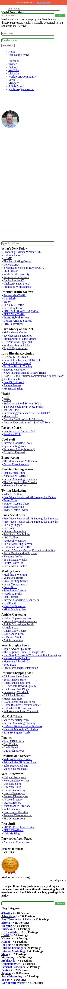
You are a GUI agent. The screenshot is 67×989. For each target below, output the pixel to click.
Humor (5, 941)
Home (11, 51)
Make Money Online (15, 332)
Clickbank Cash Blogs (16, 689)
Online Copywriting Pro (17, 618)
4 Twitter (6, 913)
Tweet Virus (10, 500)
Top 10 (5, 979)
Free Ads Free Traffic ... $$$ (19, 431)
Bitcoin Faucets (12, 385)
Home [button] (39, 2)
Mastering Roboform (15, 485)
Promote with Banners (16, 277)
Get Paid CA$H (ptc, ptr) (18, 341)
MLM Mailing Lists (15, 609)
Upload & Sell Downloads (18, 708)
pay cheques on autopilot (18, 335)
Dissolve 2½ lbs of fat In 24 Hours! (23, 419)
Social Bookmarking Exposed (20, 553)
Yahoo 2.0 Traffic (13, 577)
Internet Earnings (12, 947)
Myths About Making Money (20, 338)
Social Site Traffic (14, 304)
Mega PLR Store (13, 698)
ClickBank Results (14, 695)
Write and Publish (14, 633)
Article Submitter (13, 640)
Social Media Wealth (15, 559)
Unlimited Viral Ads (15, 255)
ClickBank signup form (17, 682)
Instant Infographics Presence (20, 621)
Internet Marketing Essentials (20, 479)
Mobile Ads (8, 960)
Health (5, 935)
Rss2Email (10, 603)
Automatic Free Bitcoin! (17, 363)
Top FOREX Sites (14, 741)
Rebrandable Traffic (15, 295)
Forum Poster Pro (13, 562)
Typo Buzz (10, 664)
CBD (6, 397)
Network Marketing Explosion (21, 729)
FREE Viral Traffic (14, 314)
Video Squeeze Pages (16, 768)
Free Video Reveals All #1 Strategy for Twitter (30, 497)
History (6, 938)
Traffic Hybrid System (16, 317)
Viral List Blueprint (14, 606)
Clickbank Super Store (16, 283)
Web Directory (12, 809)
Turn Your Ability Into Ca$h (19, 449)
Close (61, 2)
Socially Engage (13, 524)
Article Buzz (10, 627)
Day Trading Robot (14, 750)
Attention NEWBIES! (15, 475)
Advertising (8, 916)
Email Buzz (10, 587)
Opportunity (9, 963)
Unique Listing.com (15, 777)
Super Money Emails (15, 584)
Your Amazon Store (14, 679)
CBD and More (10, 932)
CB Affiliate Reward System (20, 685)
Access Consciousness (16, 464)
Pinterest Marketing (15, 531)
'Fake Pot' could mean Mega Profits (24, 406)
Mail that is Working (15, 574)
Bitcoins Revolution (15, 369)
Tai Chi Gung (11, 409)
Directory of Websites (16, 812)
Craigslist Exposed (14, 452)
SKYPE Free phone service (19, 827)
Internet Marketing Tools (17, 442)
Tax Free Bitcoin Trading (18, 366)
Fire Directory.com (14, 818)
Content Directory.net (16, 796)
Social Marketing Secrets (18, 543)
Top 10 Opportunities (16, 348)
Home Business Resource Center (22, 704)
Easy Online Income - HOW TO (22, 360)
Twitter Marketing (14, 506)
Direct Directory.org (15, 793)
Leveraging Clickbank (16, 692)
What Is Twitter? (13, 494)
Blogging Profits (13, 556)
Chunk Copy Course (15, 630)
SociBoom (9, 528)
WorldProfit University (17, 274)
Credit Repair (11, 747)
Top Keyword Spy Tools (17, 648)
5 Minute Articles (13, 637)
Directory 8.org (12, 783)
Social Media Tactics (15, 565)
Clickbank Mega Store (16, 676)
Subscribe (8, 45)
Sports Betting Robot (15, 446)
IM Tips (6, 944)
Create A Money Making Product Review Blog (30, 550)
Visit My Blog (12, 833)
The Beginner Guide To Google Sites (24, 651)
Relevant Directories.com (18, 815)
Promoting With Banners (17, 286)
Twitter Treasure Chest (16, 503)
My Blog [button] (46, 2)
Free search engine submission (21, 667)
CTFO (7, 400)
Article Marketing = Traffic (18, 624)
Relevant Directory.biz (16, 780)
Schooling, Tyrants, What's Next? (22, 251)
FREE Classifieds (13, 323)
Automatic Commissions (17, 842)
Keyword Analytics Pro (17, 658)
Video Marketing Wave (17, 719)
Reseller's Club (12, 434)
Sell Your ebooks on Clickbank (21, 711)
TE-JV (7, 301)
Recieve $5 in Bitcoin (16, 356)
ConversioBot (11, 264)
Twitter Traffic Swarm (16, 509)
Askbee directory (13, 799)
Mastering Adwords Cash (18, 661)
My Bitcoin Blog (13, 388)
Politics (5, 970)
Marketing (7, 957)
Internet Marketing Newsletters (21, 599)
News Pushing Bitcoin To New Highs (25, 372)
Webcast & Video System (18, 759)
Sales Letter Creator (15, 590)
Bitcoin (5, 922)
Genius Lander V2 (14, 280)
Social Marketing (11, 976)
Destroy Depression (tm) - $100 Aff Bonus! (28, 422)
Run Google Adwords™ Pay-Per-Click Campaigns (32, 655)
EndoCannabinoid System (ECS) (22, 403)
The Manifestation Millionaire (21, 461)
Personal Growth (11, 966)
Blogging (6, 925)
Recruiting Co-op (13, 308)
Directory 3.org (12, 786)
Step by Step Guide (14, 472)
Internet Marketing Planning (19, 723)
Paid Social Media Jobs (17, 534)
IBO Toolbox (11, 537)
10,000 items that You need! (19, 701)
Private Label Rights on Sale (20, 762)
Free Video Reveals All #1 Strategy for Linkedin (31, 521)
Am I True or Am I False (16, 919)
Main (4, 954)
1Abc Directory (12, 802)
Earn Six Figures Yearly (17, 732)
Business (6, 928)
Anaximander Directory (16, 805)
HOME (8, 258)
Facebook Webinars (15, 540)
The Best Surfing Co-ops (18, 261)
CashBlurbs (10, 298)
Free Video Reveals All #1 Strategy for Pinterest (31, 518)
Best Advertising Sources (18, 320)
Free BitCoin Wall (14, 382)
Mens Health (11, 416)
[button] (60, 15)
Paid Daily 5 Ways (18, 54)
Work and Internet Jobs (17, 345)
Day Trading (11, 744)
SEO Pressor (11, 270)
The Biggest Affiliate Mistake (20, 482)
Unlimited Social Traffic (17, 546)
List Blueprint (11, 596)
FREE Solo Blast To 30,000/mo (21, 311)
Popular (6, 973)
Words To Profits (13, 593)
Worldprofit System (13, 982)
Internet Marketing (13, 951)
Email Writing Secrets (16, 580)
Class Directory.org (14, 790)
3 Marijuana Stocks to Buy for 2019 (24, 267)
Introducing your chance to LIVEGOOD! (27, 412)
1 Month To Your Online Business (23, 726)
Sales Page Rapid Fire (16, 765)
